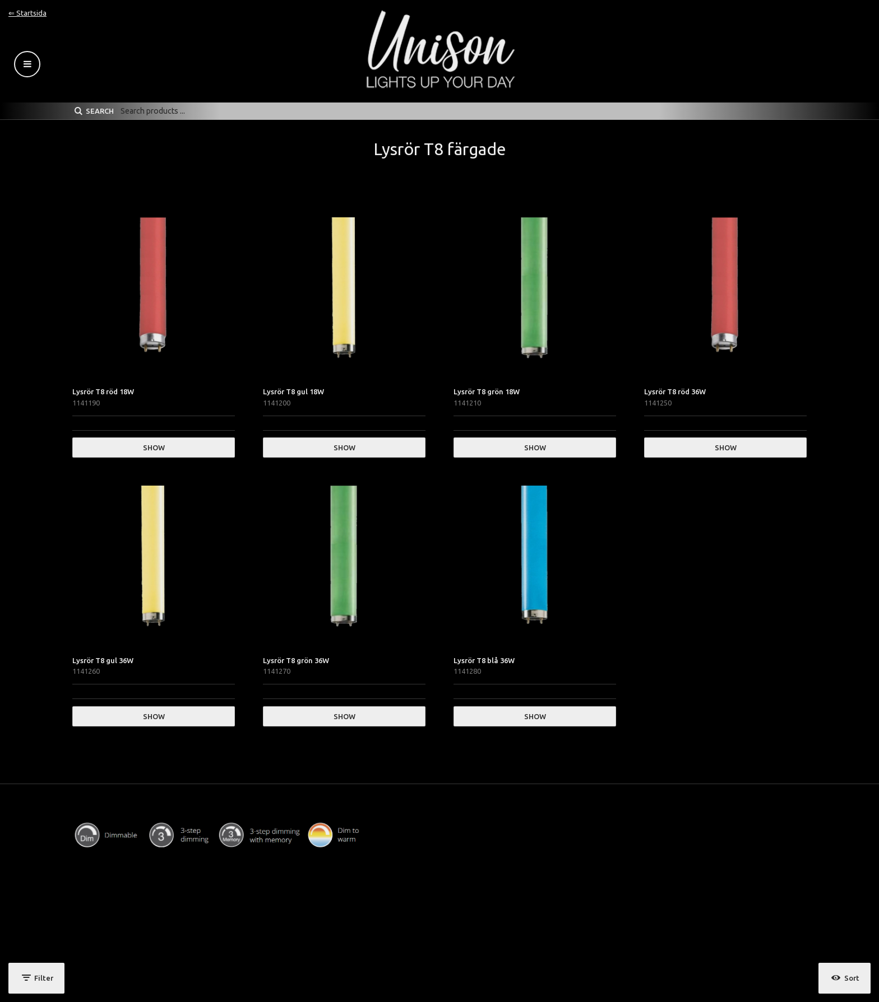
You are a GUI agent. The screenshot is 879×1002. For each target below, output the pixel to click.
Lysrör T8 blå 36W (484, 660)
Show (154, 447)
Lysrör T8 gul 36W (102, 660)
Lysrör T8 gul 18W (293, 391)
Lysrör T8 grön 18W (487, 391)
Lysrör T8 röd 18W (103, 391)
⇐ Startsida (27, 13)
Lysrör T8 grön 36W (296, 660)
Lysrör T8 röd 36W (675, 391)
